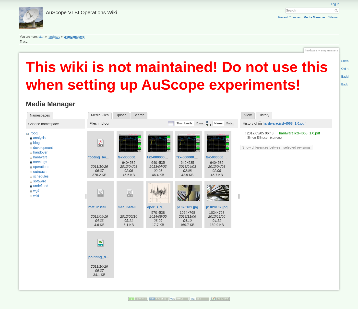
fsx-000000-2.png (132, 157)
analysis (39, 138)
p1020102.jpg (216, 207)
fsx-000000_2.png (220, 157)
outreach (40, 172)
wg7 (36, 191)
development (43, 148)
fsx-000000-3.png (161, 157)
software (39, 181)
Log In (335, 4)
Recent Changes (289, 17)
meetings (40, 162)
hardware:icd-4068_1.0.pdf (284, 123)
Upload (121, 115)
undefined (40, 186)
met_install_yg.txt (102, 207)
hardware (54, 36)
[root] (34, 133)
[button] (184, 123)
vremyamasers (74, 36)
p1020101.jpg (187, 207)
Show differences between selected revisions (276, 147)
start (41, 36)
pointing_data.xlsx (103, 257)
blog (36, 143)
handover (40, 152)
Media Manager (314, 17)
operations (41, 167)
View (248, 115)
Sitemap (333, 17)
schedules (41, 176)
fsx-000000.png (188, 157)
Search (336, 10)
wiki (36, 196)
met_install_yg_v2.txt (135, 207)
